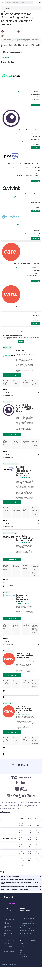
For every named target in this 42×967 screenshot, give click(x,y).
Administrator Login (9, 951)
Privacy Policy (22, 947)
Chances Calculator (9, 916)
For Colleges (7, 943)
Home (3, 7)
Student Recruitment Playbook (28, 930)
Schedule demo (10, 903)
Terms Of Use (22, 951)
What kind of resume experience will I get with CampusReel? (14, 889)
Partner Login (23, 935)
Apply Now (21, 341)
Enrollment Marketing (25, 933)
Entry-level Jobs (8, 933)
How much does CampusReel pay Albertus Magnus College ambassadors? (18, 879)
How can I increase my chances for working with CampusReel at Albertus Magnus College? (19, 883)
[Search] (19, 2)
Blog (5, 935)
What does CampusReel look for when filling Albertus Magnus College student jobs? (20, 886)
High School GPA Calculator (8, 923)
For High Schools (8, 946)
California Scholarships (10, 914)
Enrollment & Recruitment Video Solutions (28, 915)
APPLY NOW (35, 105)
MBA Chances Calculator (7, 927)
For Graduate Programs (26, 928)
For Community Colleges (26, 921)
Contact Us (23, 943)
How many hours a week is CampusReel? (10, 876)
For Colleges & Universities (27, 918)
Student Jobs (7, 930)
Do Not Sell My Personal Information (23, 956)
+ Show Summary (5, 57)
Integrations (7, 949)
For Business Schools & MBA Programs (27, 924)
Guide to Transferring (9, 919)
